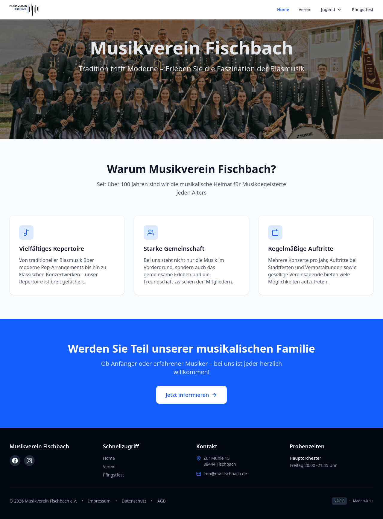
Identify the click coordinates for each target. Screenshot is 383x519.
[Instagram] (29, 460)
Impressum (99, 501)
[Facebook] (15, 460)
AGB (161, 501)
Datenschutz (134, 501)
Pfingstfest (362, 9)
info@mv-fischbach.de (225, 473)
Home (283, 9)
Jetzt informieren (192, 394)
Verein (305, 9)
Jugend (331, 10)
